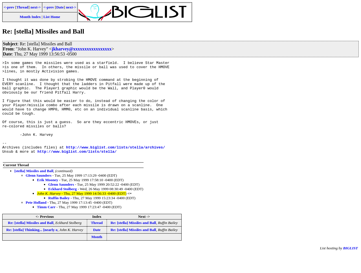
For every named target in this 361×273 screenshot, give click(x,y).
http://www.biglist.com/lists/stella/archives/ (115, 164)
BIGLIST (350, 267)
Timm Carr (46, 226)
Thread (22, 7)
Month (96, 256)
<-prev (9, 7)
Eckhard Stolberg (62, 208)
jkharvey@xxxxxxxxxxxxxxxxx (81, 48)
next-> (35, 7)
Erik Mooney (47, 199)
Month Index (30, 17)
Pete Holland (36, 222)
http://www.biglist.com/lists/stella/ (77, 169)
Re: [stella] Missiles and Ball (30, 242)
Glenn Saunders (38, 195)
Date (60, 7)
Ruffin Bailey (59, 217)
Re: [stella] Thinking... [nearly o (32, 249)
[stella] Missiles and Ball (33, 190)
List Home (51, 17)
